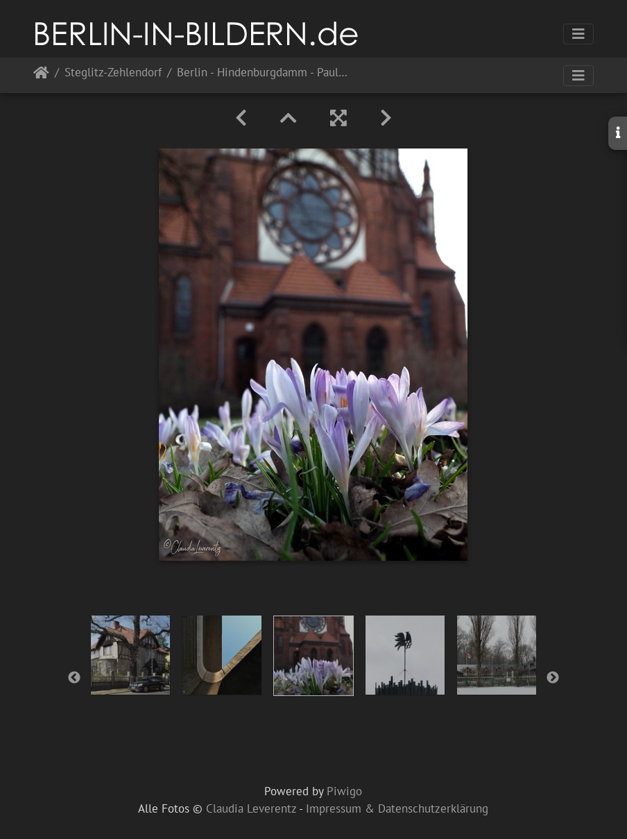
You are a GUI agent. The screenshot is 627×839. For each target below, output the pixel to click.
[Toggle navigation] (578, 34)
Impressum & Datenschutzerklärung (397, 808)
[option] (130, 655)
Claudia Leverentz (251, 808)
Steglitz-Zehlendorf (113, 73)
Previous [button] (74, 678)
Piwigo (344, 791)
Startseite (41, 75)
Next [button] (553, 678)
